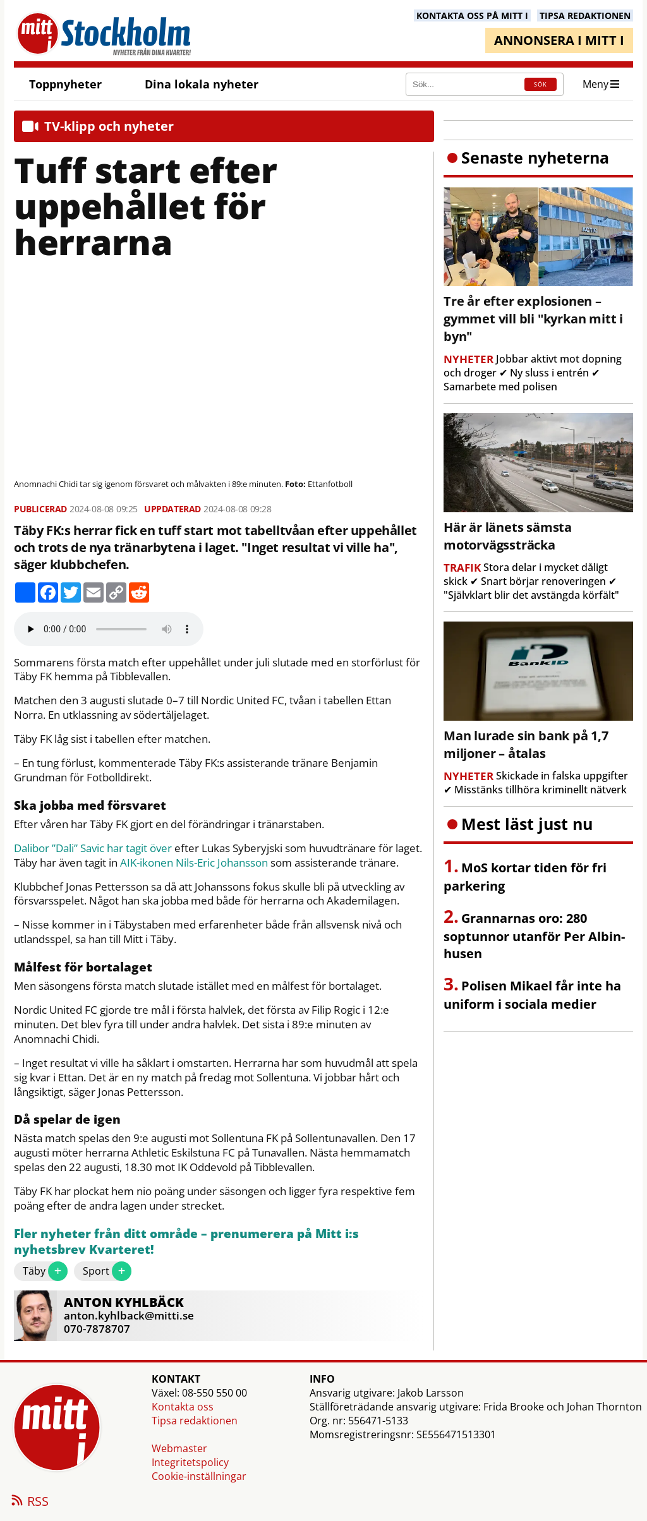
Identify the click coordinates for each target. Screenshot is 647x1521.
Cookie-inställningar (199, 1476)
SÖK (540, 84)
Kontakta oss (183, 1407)
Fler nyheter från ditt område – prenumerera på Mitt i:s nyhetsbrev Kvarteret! (186, 1242)
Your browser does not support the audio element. (108, 629)
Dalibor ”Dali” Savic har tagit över (93, 848)
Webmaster (179, 1448)
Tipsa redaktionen (195, 1421)
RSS (29, 1502)
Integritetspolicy (190, 1462)
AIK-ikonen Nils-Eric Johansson (194, 863)
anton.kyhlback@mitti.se (129, 1315)
